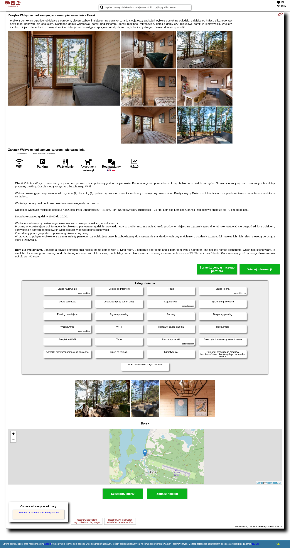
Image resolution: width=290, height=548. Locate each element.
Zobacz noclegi (167, 493)
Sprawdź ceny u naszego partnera (217, 269)
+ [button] (13, 434)
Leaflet (260, 483)
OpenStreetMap (273, 483)
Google (47, 544)
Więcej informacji (259, 269)
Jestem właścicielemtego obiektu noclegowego (87, 521)
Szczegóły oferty (122, 493)
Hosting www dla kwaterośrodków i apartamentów (120, 521)
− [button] (13, 439)
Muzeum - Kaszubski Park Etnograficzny (39, 512)
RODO (255, 544)
